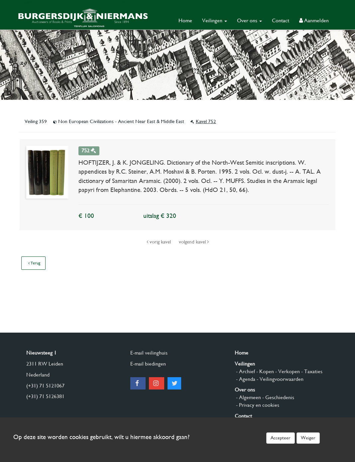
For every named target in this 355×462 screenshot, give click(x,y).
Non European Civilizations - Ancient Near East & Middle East (119, 121)
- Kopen (264, 371)
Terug (34, 263)
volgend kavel (194, 242)
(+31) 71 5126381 (45, 396)
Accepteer (281, 437)
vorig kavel (159, 242)
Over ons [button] (249, 20)
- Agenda (245, 379)
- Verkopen (287, 371)
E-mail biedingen (148, 364)
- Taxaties (311, 371)
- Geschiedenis (277, 397)
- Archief (245, 371)
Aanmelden (314, 20)
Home (185, 20)
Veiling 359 (36, 121)
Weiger (308, 437)
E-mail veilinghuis (149, 353)
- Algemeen (248, 397)
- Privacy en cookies (257, 405)
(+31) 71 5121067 (45, 386)
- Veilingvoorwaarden (279, 379)
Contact (280, 20)
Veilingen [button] (214, 20)
